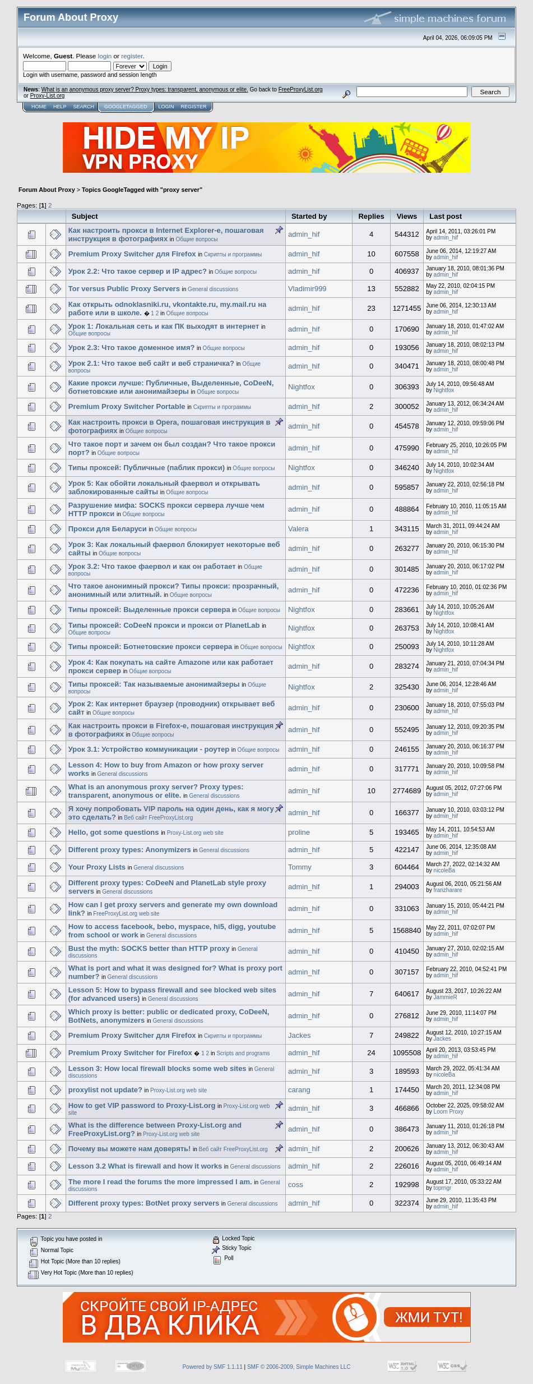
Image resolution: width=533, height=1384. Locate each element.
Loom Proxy (449, 1112)
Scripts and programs (243, 1053)
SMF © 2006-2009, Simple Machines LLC (299, 1367)
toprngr (443, 1188)
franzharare (448, 890)
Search (84, 106)
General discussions (213, 289)
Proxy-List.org (47, 96)
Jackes (299, 1035)
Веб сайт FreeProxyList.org (158, 818)
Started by (309, 216)
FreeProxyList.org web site (126, 914)
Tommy (300, 867)
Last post (445, 216)
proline (299, 832)
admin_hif (303, 234)
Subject (85, 216)
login (105, 55)
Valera (298, 529)
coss (295, 1184)
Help (60, 106)
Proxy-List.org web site (195, 833)
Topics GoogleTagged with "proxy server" (142, 189)
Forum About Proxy (46, 189)
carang (299, 1090)
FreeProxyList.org (301, 89)
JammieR (445, 997)
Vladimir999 (307, 288)
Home (39, 106)
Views (407, 216)
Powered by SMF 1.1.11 (212, 1367)
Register (193, 106)
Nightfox (301, 387)
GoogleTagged (125, 106)
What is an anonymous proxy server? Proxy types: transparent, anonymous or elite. (144, 89)
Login (166, 106)
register (131, 55)
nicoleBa (444, 870)
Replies (371, 216)
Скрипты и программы (233, 254)
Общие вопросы (196, 239)
